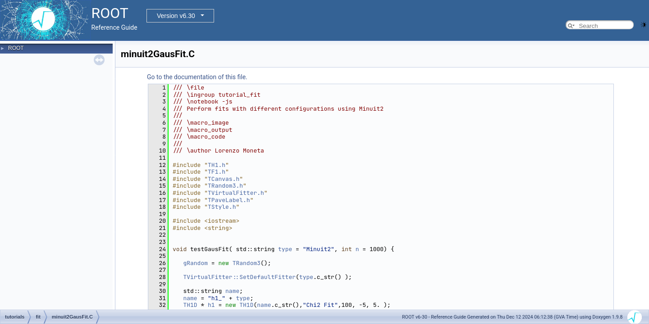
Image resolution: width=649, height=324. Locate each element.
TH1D (190, 305)
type (285, 249)
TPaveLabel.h (229, 200)
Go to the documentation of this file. (197, 77)
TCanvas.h (223, 179)
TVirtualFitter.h (236, 193)
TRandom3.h (225, 185)
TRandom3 (247, 263)
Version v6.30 (176, 15)
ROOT (16, 48)
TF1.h (216, 172)
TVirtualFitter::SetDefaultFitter (239, 277)
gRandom (195, 263)
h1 (211, 305)
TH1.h (216, 165)
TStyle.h (222, 207)
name (232, 291)
